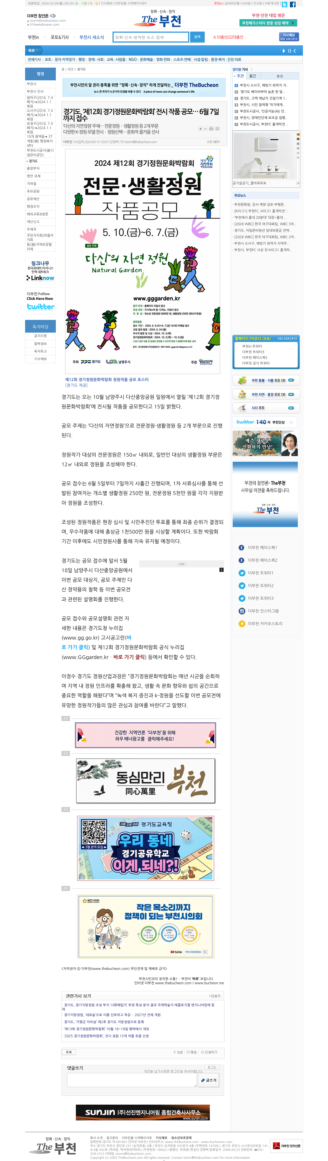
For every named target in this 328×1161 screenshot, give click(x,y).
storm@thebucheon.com (141, 142)
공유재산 (33, 199)
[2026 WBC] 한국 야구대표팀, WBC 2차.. (265, 237)
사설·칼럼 (201, 59)
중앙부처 (33, 168)
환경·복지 (218, 59)
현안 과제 (33, 176)
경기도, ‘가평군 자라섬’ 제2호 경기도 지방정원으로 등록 (104, 1022)
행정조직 (33, 206)
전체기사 (34, 59)
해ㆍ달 (93, 3)
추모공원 (33, 191)
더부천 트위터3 (253, 352)
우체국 (31, 229)
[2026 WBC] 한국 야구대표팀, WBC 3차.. (265, 224)
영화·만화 (163, 59)
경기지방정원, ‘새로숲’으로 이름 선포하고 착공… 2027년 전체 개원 (112, 1015)
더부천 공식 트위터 (256, 363)
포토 (48, 59)
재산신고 (33, 222)
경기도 (33, 161)
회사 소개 (96, 1138)
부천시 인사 (35, 91)
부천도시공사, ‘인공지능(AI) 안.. (260, 111)
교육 (110, 59)
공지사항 (40, 336)
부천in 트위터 (252, 346)
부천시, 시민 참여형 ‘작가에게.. (260, 105)
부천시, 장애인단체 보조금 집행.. (261, 118)
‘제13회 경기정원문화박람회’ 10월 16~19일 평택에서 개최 (106, 1029)
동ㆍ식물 (81, 3)
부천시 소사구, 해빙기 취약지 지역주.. (261, 243)
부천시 (31, 84)
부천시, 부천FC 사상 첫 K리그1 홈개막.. (263, 250)
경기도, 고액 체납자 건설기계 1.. (261, 98)
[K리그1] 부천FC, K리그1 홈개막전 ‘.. (261, 211)
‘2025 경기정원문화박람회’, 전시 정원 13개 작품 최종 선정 (106, 1036)
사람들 (121, 59)
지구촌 (257, 3)
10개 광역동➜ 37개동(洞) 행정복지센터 (40, 141)
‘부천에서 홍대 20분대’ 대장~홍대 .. (260, 217)
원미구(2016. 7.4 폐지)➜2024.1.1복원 (40, 102)
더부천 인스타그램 (263, 611)
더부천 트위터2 (261, 586)
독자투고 (40, 351)
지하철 (31, 183)
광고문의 (112, 1138)
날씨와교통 (232, 3)
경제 (91, 59)
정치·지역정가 (64, 59)
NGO (133, 59)
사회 (100, 59)
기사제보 (106, 3)
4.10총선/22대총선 (228, 37)
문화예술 (146, 59)
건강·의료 (234, 59)
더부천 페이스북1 (263, 548)
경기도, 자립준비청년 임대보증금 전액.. (262, 230)
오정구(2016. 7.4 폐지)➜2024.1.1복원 (40, 128)
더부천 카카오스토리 (265, 624)
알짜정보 (40, 344)
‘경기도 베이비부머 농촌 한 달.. (260, 92)
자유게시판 (272, 3)
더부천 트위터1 (261, 573)
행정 (81, 59)
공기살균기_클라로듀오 (249, 183)
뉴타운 (246, 3)
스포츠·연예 (181, 59)
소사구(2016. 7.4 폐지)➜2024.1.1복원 (40, 115)
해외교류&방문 (37, 214)
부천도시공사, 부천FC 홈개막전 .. (261, 124)
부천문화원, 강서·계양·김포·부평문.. (260, 204)
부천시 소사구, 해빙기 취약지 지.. (261, 85)
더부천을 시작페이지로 (130, 3)
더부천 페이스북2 (255, 357)
